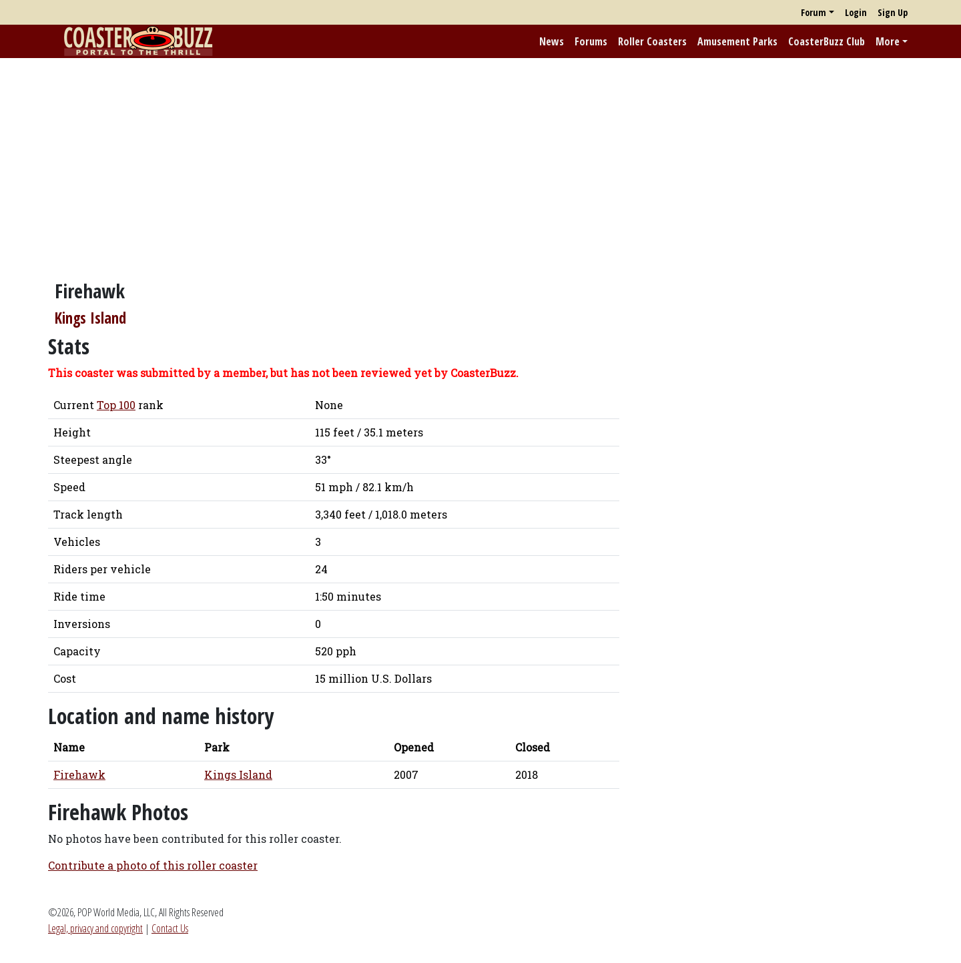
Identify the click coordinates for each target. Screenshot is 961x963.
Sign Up (893, 12)
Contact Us (169, 928)
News (551, 41)
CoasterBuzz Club (826, 41)
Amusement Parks (737, 41)
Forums (591, 41)
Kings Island (90, 318)
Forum (813, 12)
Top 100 (116, 405)
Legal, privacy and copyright (95, 928)
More (888, 41)
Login (856, 12)
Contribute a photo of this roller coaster (153, 865)
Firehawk (79, 774)
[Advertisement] (480, 162)
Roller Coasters (652, 41)
